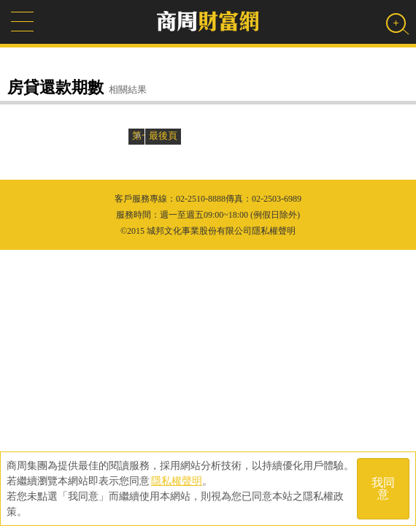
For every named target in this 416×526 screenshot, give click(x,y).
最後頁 (163, 135)
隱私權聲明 (176, 481)
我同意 (383, 488)
